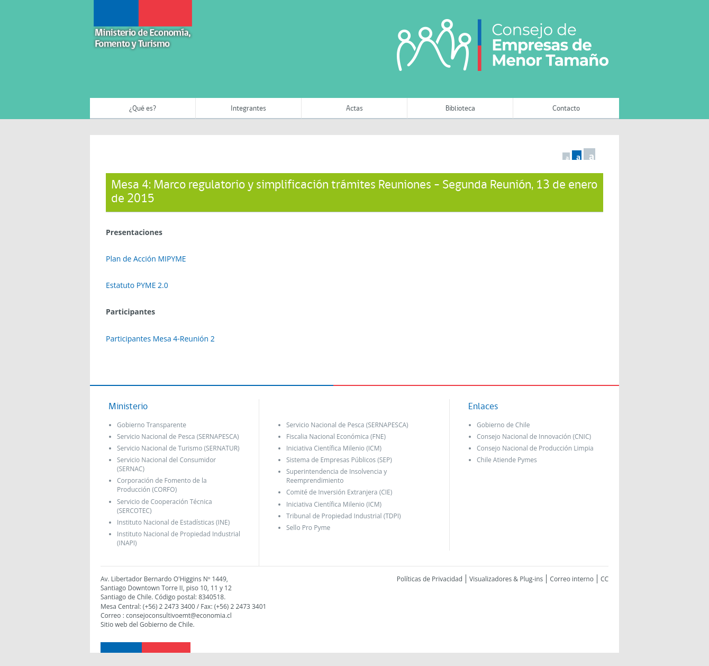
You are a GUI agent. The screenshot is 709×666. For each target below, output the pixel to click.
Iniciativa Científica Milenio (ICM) (333, 448)
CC (604, 578)
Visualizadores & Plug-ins (506, 578)
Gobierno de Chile (503, 424)
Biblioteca (460, 109)
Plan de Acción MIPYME (146, 259)
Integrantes (248, 109)
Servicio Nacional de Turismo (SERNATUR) (178, 448)
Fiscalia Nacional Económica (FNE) (336, 436)
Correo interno (572, 578)
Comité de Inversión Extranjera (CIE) (339, 492)
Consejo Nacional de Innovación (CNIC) (534, 436)
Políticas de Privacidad (429, 578)
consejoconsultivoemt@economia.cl (179, 615)
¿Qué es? (142, 109)
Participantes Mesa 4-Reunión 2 (160, 339)
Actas (354, 109)
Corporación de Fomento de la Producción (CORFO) (162, 485)
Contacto (566, 109)
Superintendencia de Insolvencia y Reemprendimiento (336, 476)
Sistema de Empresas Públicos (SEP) (339, 459)
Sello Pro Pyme (308, 527)
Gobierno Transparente (151, 424)
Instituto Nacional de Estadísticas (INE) (173, 522)
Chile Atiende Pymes (507, 459)
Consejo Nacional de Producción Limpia (535, 448)
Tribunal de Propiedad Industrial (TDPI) (343, 515)
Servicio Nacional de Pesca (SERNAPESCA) (178, 436)
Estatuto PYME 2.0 (137, 285)
